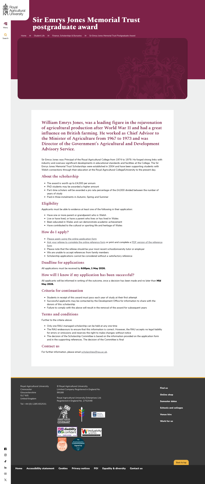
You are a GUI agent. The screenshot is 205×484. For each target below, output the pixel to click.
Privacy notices (81, 468)
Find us (164, 388)
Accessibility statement (40, 468)
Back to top (181, 462)
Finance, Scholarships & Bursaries (67, 35)
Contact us (136, 468)
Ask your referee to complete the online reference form (76, 242)
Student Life (39, 35)
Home (23, 35)
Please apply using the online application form (72, 239)
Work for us (166, 421)
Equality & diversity (114, 468)
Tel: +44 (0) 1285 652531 (33, 403)
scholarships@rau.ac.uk (94, 352)
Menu (5, 25)
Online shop (166, 394)
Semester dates (168, 401)
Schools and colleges (171, 407)
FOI (96, 468)
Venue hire (166, 414)
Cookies (63, 468)
